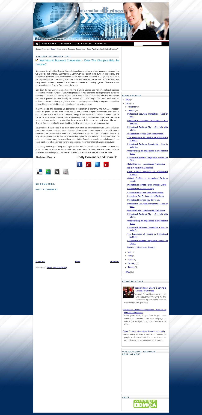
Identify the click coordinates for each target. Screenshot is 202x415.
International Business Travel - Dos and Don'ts (146, 185)
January (131, 267)
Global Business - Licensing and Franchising (146, 164)
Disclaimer (65, 44)
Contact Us (101, 44)
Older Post (114, 262)
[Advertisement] (142, 68)
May (130, 252)
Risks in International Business (140, 168)
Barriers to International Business (141, 247)
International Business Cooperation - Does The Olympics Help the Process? (77, 62)
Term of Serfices (83, 44)
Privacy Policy (49, 44)
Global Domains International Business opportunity (144, 331)
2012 (128, 103)
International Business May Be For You (143, 200)
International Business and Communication (145, 134)
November (132, 107)
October (131, 111)
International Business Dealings (140, 189)
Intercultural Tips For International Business (145, 196)
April (130, 256)
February (132, 263)
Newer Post (40, 262)
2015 (128, 100)
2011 (128, 272)
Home (52, 49)
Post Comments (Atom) (57, 268)
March (131, 259)
